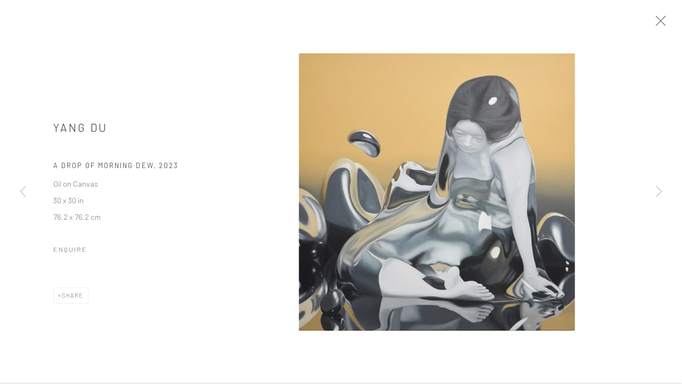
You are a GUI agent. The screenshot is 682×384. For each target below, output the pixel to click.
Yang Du (80, 130)
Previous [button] (23, 192)
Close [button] (659, 24)
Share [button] (73, 297)
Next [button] (659, 192)
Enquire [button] (70, 251)
